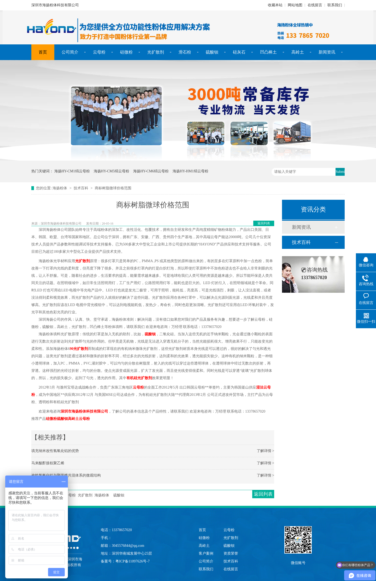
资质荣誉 (231, 553)
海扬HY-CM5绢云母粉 (111, 171)
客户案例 (206, 553)
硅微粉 (126, 52)
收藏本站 (275, 5)
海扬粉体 (59, 188)
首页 (43, 52)
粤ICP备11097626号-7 (132, 561)
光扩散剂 (155, 52)
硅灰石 (239, 52)
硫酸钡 (212, 52)
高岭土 (297, 52)
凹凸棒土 (268, 52)
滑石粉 (185, 52)
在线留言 (315, 5)
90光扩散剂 (79, 349)
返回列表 (263, 223)
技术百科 (81, 188)
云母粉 (99, 52)
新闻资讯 (327, 52)
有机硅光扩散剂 (139, 378)
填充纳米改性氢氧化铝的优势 (55, 451)
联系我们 (334, 5)
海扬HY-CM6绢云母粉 (151, 171)
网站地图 (295, 5)
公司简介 (70, 52)
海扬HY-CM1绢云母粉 (72, 171)
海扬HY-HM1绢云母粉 (190, 171)
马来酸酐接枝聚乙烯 (47, 463)
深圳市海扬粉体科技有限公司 (84, 411)
